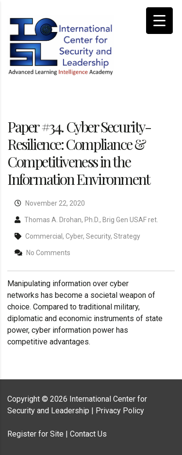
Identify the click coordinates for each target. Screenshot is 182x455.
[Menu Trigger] (159, 20)
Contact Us (88, 434)
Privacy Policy (120, 410)
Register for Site (35, 434)
